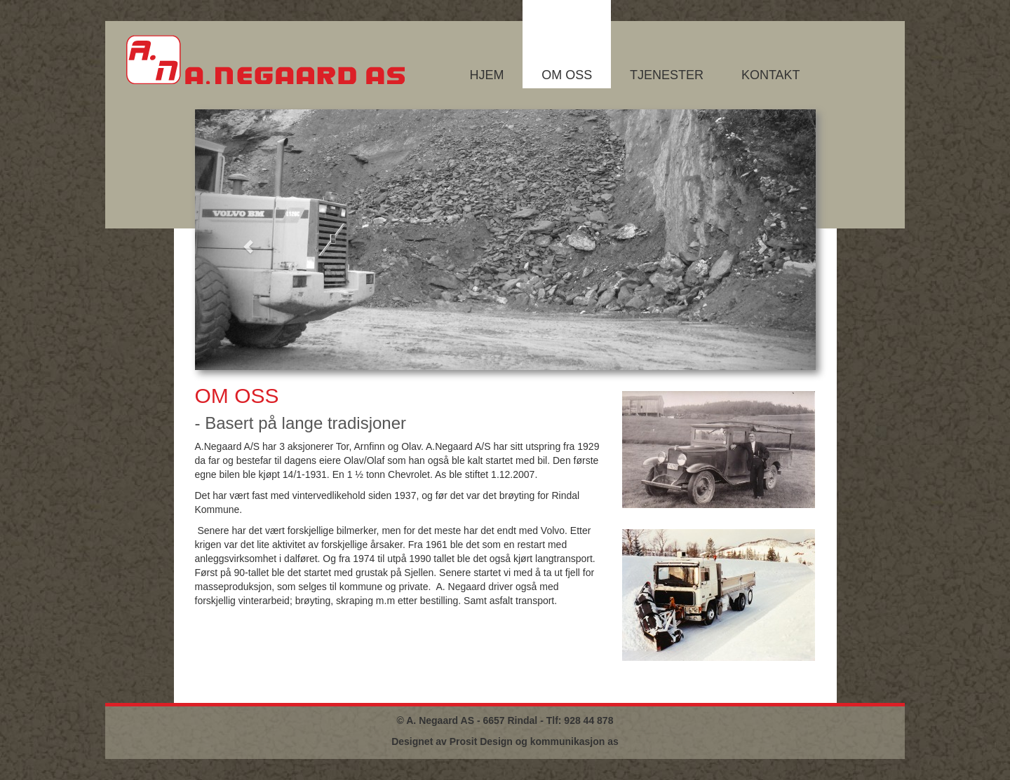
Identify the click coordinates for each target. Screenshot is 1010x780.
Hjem (486, 75)
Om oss (566, 75)
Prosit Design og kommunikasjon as (534, 741)
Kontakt (770, 75)
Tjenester (666, 75)
